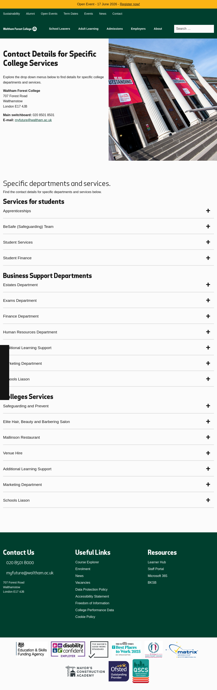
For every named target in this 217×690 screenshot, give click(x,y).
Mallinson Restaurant (21, 437)
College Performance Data (94, 610)
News (102, 13)
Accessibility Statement (92, 596)
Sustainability (11, 13)
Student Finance (17, 258)
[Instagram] (4, 358)
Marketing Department (22, 363)
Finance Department (21, 316)
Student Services (18, 242)
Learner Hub (157, 562)
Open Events (49, 13)
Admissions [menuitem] (115, 28)
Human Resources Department (30, 332)
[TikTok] (4, 367)
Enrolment (82, 569)
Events (88, 13)
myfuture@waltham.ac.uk (33, 120)
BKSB (152, 582)
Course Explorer (87, 562)
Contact (117, 13)
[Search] (210, 29)
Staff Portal (156, 569)
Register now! (130, 4)
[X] (4, 395)
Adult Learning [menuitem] (88, 28)
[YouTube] (4, 386)
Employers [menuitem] (138, 28)
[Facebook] (4, 349)
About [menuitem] (158, 28)
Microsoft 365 (157, 576)
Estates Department (20, 285)
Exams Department (20, 300)
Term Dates (70, 13)
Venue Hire (12, 453)
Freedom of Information (92, 603)
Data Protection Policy (91, 589)
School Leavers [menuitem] (59, 28)
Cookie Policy (85, 617)
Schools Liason (16, 379)
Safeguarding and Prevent (26, 406)
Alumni (30, 13)
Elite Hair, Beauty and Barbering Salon (36, 422)
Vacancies (82, 582)
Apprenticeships (17, 211)
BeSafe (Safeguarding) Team (28, 227)
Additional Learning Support (27, 348)
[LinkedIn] (4, 377)
